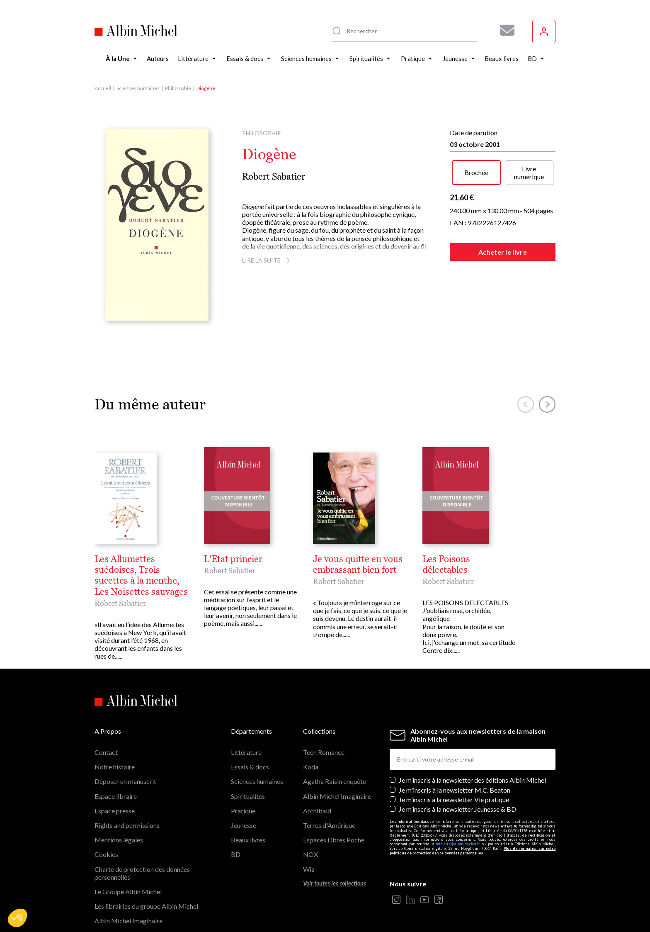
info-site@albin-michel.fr (458, 844)
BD (235, 854)
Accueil (103, 88)
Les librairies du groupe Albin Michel (146, 906)
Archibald (317, 811)
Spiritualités (248, 796)
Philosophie (178, 88)
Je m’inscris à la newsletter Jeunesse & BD (457, 809)
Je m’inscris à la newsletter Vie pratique (454, 799)
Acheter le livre (502, 252)
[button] (17, 918)
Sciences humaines (138, 88)
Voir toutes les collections (334, 883)
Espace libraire (116, 796)
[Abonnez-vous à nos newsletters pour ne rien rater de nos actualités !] (504, 30)
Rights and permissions (127, 825)
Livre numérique (529, 172)
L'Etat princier (233, 559)
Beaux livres (248, 840)
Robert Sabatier (273, 176)
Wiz (309, 869)
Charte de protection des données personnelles (142, 873)
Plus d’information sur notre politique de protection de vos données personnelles (472, 850)
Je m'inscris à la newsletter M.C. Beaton (454, 790)
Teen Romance (323, 752)
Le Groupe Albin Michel (128, 891)
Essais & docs (250, 767)
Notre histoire (115, 767)
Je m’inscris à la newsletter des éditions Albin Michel (472, 780)
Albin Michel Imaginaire (128, 921)
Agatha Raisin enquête (334, 781)
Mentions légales (119, 840)
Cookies (106, 854)
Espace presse (115, 811)
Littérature (246, 752)
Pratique (243, 811)
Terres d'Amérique (329, 825)
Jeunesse (243, 825)
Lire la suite (267, 260)
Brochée (476, 172)
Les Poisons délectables (446, 564)
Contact (106, 752)
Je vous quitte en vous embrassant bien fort (358, 564)
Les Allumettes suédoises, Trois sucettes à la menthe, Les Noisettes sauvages (141, 575)
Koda (310, 767)
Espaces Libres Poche (333, 840)
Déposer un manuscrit (125, 781)
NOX (310, 854)
